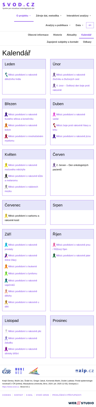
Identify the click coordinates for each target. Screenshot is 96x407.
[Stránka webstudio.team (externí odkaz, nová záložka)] (81, 403)
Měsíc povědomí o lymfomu (22, 273)
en (90, 25)
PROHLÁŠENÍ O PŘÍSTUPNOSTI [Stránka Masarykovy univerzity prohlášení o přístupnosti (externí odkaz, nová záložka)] (66, 395)
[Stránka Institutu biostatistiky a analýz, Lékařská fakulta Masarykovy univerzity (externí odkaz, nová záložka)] (19, 370)
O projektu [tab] (23, 15)
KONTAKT (18, 395)
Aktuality (72, 35)
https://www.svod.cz (10, 387)
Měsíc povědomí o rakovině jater (73, 255)
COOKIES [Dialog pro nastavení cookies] (6, 395)
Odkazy (87, 42)
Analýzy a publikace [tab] (58, 25)
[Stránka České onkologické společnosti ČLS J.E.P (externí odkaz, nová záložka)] (34, 370)
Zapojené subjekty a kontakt (62, 42)
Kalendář (86, 35)
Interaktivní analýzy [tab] (79, 15)
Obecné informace (38, 35)
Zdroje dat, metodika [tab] (49, 15)
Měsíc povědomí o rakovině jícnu (73, 136)
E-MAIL (29, 395)
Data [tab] (80, 25)
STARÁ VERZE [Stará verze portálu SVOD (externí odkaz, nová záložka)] (42, 395)
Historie (57, 35)
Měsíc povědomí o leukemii (22, 266)
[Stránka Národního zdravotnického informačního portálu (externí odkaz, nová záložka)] (85, 370)
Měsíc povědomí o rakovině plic (24, 331)
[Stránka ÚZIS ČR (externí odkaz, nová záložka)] (6, 370)
